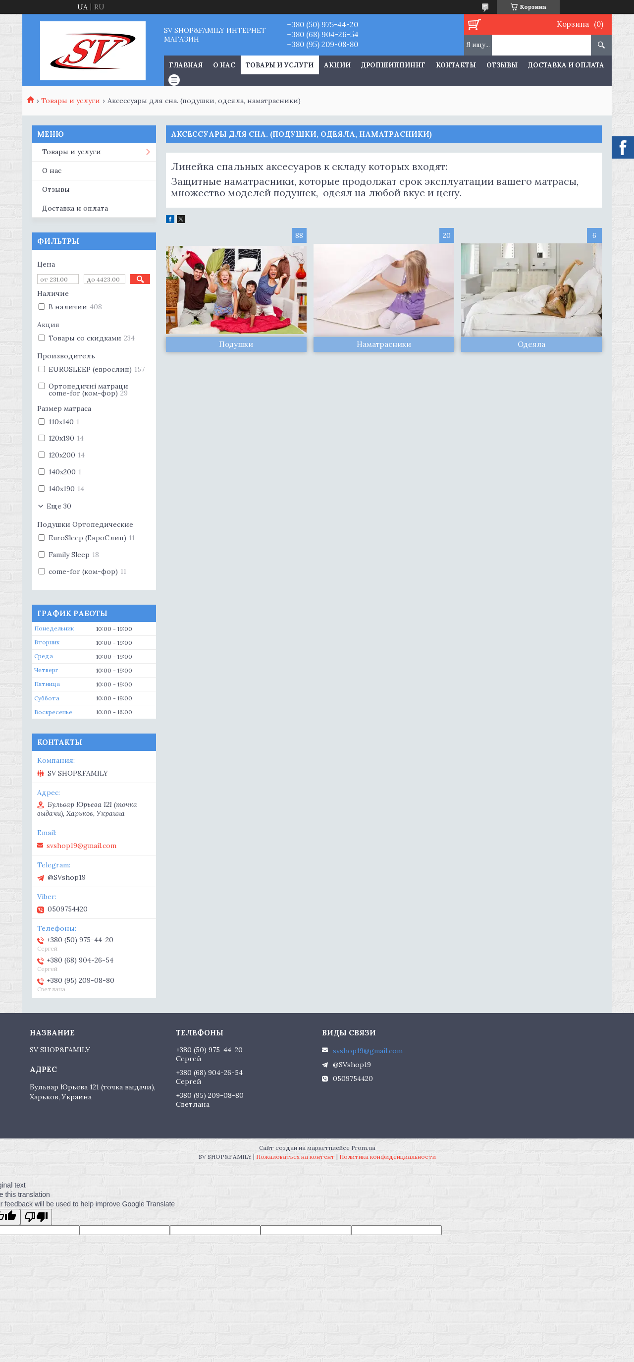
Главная (186, 65)
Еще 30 (59, 506)
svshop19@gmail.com (81, 845)
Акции (337, 65)
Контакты (456, 65)
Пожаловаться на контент (295, 1156)
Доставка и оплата (566, 65)
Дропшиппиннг (393, 65)
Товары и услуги (280, 65)
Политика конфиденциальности (387, 1156)
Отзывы (502, 65)
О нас (224, 65)
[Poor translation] (36, 1217)
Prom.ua (363, 1147)
